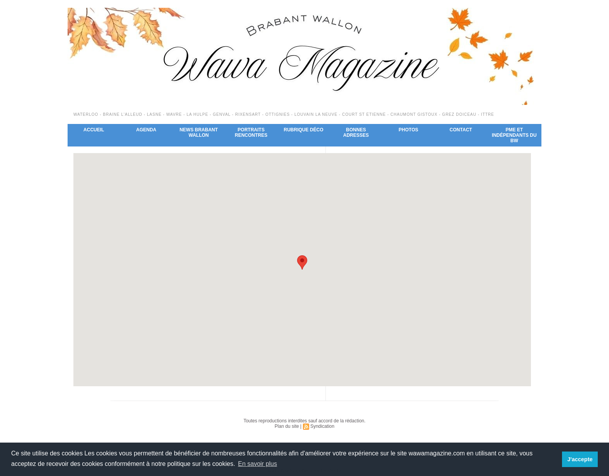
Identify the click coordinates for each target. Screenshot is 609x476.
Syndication (322, 426)
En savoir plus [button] (257, 463)
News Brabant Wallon (198, 132)
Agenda (146, 130)
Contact (461, 130)
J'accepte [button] (580, 459)
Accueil (94, 130)
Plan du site (287, 426)
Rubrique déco (303, 130)
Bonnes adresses (356, 132)
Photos (408, 130)
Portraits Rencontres (251, 132)
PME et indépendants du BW (514, 135)
